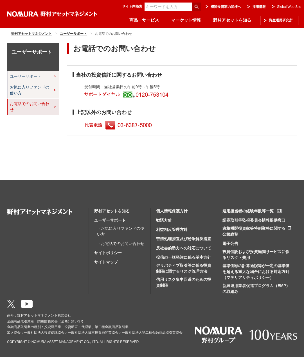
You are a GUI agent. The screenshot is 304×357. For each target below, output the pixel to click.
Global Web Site (289, 7)
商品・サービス (144, 20)
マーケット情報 (186, 20)
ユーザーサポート (25, 76)
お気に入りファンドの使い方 (29, 90)
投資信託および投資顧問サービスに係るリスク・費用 (255, 254)
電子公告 (230, 243)
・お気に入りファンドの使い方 (120, 231)
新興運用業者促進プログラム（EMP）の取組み (256, 288)
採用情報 (259, 7)
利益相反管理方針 (172, 229)
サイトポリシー (108, 253)
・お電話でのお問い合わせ (120, 243)
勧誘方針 (164, 220)
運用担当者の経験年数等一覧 (248, 211)
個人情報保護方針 (172, 211)
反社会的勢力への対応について (183, 248)
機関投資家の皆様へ (226, 7)
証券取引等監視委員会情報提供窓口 (253, 220)
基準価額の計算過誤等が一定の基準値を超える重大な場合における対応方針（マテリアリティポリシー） (255, 271)
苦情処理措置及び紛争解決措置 (183, 239)
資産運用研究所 (280, 20)
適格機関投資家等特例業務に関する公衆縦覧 (253, 231)
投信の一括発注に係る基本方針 (183, 257)
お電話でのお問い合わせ (29, 106)
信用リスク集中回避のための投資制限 (183, 282)
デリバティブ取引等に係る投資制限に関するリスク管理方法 (183, 268)
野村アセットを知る (232, 20)
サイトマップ (106, 262)
